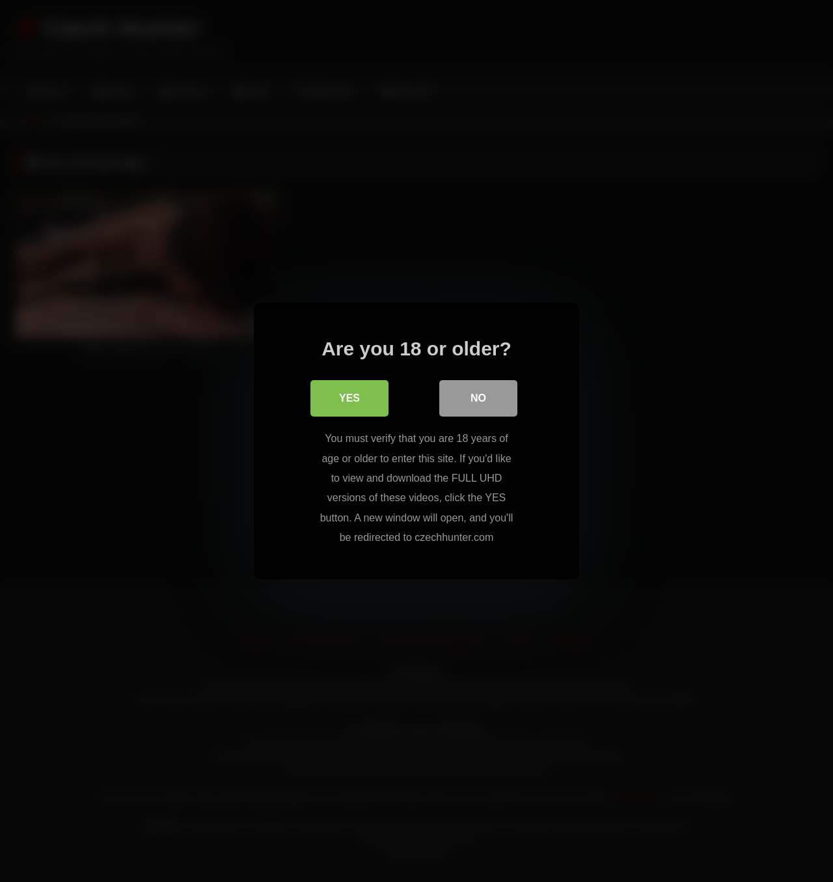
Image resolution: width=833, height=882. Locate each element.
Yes (349, 398)
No (478, 398)
